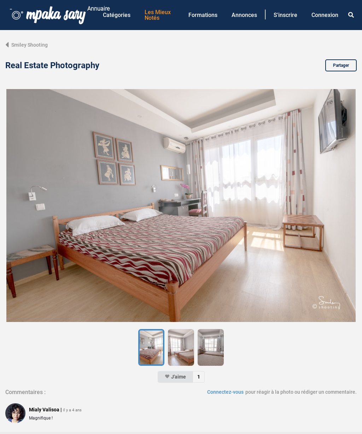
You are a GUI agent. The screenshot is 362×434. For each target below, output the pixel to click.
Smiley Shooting (26, 45)
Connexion (324, 15)
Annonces (244, 15)
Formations (202, 15)
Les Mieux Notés (158, 15)
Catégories (116, 15)
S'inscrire (285, 15)
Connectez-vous (225, 392)
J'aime (175, 377)
